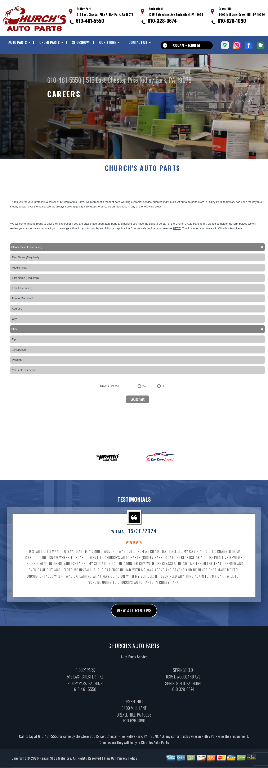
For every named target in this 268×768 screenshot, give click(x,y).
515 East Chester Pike (112, 80)
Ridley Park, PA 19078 (165, 80)
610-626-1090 (232, 20)
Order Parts (49, 42)
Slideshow (80, 42)
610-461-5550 (90, 20)
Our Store (107, 42)
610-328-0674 (162, 20)
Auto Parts (17, 42)
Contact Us (138, 42)
